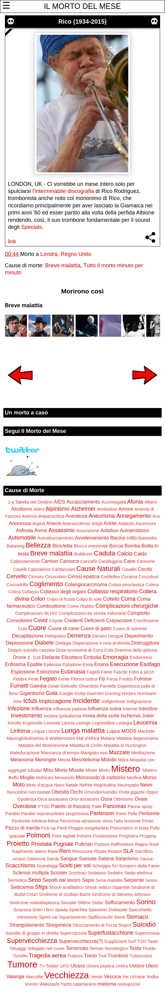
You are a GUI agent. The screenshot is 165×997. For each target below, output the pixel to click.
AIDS (59, 501)
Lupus (113, 731)
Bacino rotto (123, 537)
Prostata (41, 844)
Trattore (75, 955)
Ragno (141, 844)
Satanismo (126, 858)
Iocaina (51, 715)
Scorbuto (77, 872)
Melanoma (22, 759)
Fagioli (93, 671)
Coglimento (46, 584)
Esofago (150, 664)
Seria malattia (109, 880)
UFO (64, 966)
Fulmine (143, 678)
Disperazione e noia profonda (101, 643)
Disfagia (63, 643)
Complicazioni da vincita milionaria (92, 613)
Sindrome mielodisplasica (34, 902)
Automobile (22, 538)
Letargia (124, 722)
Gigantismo (32, 693)
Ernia (88, 664)
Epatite (34, 664)
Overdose (24, 806)
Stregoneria (58, 925)
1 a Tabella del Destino (30, 502)
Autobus (109, 530)
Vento (97, 976)
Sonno (146, 902)
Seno (34, 880)
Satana (106, 858)
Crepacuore (119, 620)
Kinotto (14, 722)
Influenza (42, 708)
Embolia (92, 657)
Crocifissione (146, 620)
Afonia (135, 502)
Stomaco (137, 917)
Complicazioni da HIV (36, 613)
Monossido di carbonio (101, 777)
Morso (149, 777)
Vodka (152, 976)
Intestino (148, 708)
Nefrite (85, 785)
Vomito (31, 984)
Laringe (83, 722)
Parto (121, 813)
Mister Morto (97, 770)
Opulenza (26, 799)
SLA (128, 851)
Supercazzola (73, 933)
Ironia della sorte (101, 715)
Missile (76, 770)
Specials (31, 227)
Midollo (109, 759)
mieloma (106, 984)
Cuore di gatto (96, 628)
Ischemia (131, 715)
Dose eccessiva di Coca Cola (84, 650)
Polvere (84, 836)
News (146, 784)
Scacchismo (20, 865)
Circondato (55, 576)
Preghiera (128, 836)
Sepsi (88, 880)
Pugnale (63, 844)
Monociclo (65, 777)
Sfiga (41, 887)
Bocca (116, 545)
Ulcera (78, 965)
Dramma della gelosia (135, 650)
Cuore (37, 628)
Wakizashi (49, 984)
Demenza (79, 636)
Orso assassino (84, 799)
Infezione (18, 708)
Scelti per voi (75, 865)
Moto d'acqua (39, 785)
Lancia (68, 722)
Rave (53, 851)
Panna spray (140, 806)
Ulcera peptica (100, 966)
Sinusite (68, 902)
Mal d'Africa (88, 738)
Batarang (15, 546)
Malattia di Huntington (125, 745)
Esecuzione (124, 664)
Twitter (52, 966)
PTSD (44, 806)
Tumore (22, 964)
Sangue (68, 858)
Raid (154, 844)
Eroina (101, 664)
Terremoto (77, 948)
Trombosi (118, 955)
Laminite (52, 722)
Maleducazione (25, 752)
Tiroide (149, 948)
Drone (19, 657)
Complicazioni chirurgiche (127, 606)
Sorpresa (22, 909)
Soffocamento (119, 902)
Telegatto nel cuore (46, 948)
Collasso (30, 591)
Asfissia (24, 530)
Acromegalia (114, 502)
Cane (130, 561)
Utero (152, 965)
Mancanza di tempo (60, 752)
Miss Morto (55, 770)
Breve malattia (63, 265)
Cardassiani (63, 569)
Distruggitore (145, 643)
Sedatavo (97, 872)
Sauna (146, 858)
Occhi (76, 792)
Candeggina (110, 561)
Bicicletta (63, 545)
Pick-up (48, 828)
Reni (64, 851)
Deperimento (139, 635)
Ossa (106, 799)
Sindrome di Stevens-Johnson (121, 894)
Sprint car (48, 917)
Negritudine (105, 785)
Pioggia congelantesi (88, 828)
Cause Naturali (98, 568)
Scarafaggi (47, 865)
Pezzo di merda (22, 827)
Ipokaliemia (70, 715)
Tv (42, 966)
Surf (132, 941)
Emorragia (115, 657)
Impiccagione (55, 701)
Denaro (99, 636)
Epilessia (53, 664)
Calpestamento (25, 561)
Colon (38, 599)
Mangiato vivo (94, 752)
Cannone (146, 561)
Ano (156, 516)
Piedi (62, 828)
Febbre (20, 679)
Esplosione (23, 671)
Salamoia (36, 858)
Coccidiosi (148, 576)
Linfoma (20, 731)
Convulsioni (19, 620)
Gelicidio (68, 686)
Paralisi (13, 813)
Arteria (53, 523)
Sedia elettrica (138, 872)
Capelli (20, 569)
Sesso (151, 880)
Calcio (124, 554)
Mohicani (45, 777)
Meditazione (143, 752)
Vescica (112, 976)
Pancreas (114, 806)
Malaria (108, 738)
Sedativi (115, 872)
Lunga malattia (83, 730)
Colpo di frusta (61, 599)
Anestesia (76, 516)
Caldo (140, 553)
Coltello (111, 599)
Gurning (113, 693)
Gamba (38, 686)
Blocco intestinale (91, 546)
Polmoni (38, 835)
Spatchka (78, 909)
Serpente (134, 880)
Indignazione (139, 701)
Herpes (129, 693)
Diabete (44, 643)
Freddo (126, 679)
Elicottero (72, 657)
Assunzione (87, 530)
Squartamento (73, 917)
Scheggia (101, 865)
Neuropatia (128, 785)
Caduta (104, 553)
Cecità (145, 569)
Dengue (115, 636)
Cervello (16, 576)
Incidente (86, 701)
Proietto (18, 843)
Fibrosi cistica (84, 679)
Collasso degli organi (63, 591)
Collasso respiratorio (112, 591)
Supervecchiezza (32, 940)
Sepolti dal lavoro (62, 880)
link (12, 241)
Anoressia (20, 523)
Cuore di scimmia (130, 628)
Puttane (102, 844)
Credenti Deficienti (84, 620)
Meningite (45, 759)
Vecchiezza (66, 975)
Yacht (66, 984)
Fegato (48, 679)
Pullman (84, 844)
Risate (100, 851)
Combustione (51, 606)
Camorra (69, 561)
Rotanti (115, 851)
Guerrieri (95, 693)
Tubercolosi (140, 955)
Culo (22, 628)
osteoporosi (129, 984)
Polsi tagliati (64, 836)
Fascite (121, 671)
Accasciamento (83, 501)
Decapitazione (27, 635)
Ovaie (141, 799)
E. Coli (34, 657)
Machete (146, 731)
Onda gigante (131, 792)
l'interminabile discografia (63, 191)
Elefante (51, 657)
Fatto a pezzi (141, 671)
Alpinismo (57, 509)
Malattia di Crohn (86, 745)
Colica (14, 591)
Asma (40, 530)
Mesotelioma (86, 759)
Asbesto (126, 523)
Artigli (96, 523)
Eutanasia (73, 672)
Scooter (58, 872)
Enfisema (15, 664)
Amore (125, 509)
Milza (123, 759)
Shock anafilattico (66, 887)
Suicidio (144, 924)
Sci (115, 865)
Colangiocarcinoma (86, 584)
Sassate (88, 858)
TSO (141, 941)
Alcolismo (21, 509)
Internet (130, 708)
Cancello (88, 561)
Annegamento (133, 516)
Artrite (110, 523)
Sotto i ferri (43, 909)
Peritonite (149, 813)
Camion (49, 561)
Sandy (53, 858)
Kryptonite (33, 722)
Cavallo (129, 569)
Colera (152, 584)
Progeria (148, 836)
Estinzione (47, 671)
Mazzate (119, 752)
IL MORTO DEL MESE (82, 6)
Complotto (138, 613)
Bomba (132, 545)
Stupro (124, 925)
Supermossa (147, 933)
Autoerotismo (134, 530)
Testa (135, 948)
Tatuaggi (17, 948)
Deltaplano (55, 636)
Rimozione (82, 851)
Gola (52, 693)
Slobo (97, 902)
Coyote (56, 620)
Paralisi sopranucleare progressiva (55, 813)
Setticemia (22, 887)
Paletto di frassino (71, 806)
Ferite (64, 679)
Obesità (60, 792)
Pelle (132, 813)
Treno (90, 955)
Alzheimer (83, 509)
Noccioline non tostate (29, 792)
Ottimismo (123, 799)
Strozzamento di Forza (95, 925)
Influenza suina (104, 708)
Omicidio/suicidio (100, 792)
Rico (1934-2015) (82, 21)
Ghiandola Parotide (97, 686)
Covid (40, 620)
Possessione (105, 836)
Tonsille (20, 955)
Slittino (84, 902)
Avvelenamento (92, 537)
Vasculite (34, 976)
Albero (150, 502)
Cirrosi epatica (83, 576)
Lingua (38, 731)
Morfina (134, 777)
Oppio (152, 792)
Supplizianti (115, 941)
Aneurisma (101, 516)
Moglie (27, 777)
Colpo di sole (89, 599)
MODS (129, 731)
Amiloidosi (107, 509)
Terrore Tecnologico (108, 948)
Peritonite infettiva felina (35, 820)
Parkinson (102, 813)
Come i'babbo (80, 606)
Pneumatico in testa (129, 828)
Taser (153, 941)
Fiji (102, 678)
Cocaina (129, 576)
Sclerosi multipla (31, 872)
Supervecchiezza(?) (81, 941)
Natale (72, 785)
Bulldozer (83, 553)
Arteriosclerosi (76, 523)
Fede (33, 679)
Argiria (38, 523)
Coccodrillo (17, 584)
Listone (53, 731)
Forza (112, 679)
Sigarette (121, 887)
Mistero (125, 769)
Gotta (79, 693)
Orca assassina (52, 799)
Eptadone (71, 664)
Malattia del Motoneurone (43, 745)
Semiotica (17, 880)
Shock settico (98, 887)
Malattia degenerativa (137, 738)
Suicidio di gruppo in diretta (32, 933)
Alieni (39, 509)
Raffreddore (122, 844)
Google (66, 693)
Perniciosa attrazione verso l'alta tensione (100, 820)
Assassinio (61, 530)
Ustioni (136, 965)
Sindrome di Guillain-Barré (65, 894)
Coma (128, 599)
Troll (102, 955)
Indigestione (114, 701)
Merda (64, 759)
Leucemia (145, 723)
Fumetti (19, 686)
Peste (147, 820)
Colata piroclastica (126, 584)
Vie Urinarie (133, 976)
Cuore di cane (63, 628)
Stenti (119, 917)
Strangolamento (26, 925)
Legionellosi (103, 722)
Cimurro (36, 576)
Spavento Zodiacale (107, 909)
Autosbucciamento (55, 538)
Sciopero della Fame (139, 865)
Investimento (26, 715)
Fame (106, 671)
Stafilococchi (100, 917)
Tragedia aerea (47, 955)
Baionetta (147, 538)
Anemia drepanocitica (43, 516)
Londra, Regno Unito (65, 254)
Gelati (53, 686)
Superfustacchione (110, 933)
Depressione (19, 643)
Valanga (15, 976)
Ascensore (145, 523)
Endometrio (141, 657)
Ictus (30, 701)
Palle (97, 806)
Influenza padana (70, 708)
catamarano (84, 984)
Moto (19, 785)
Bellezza (38, 545)
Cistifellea (110, 576)
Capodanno (39, 569)
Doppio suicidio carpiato (31, 650)
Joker (148, 715)
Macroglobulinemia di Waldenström (41, 738)
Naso (59, 785)
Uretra (122, 966)
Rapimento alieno (29, 851)
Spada (61, 909)
